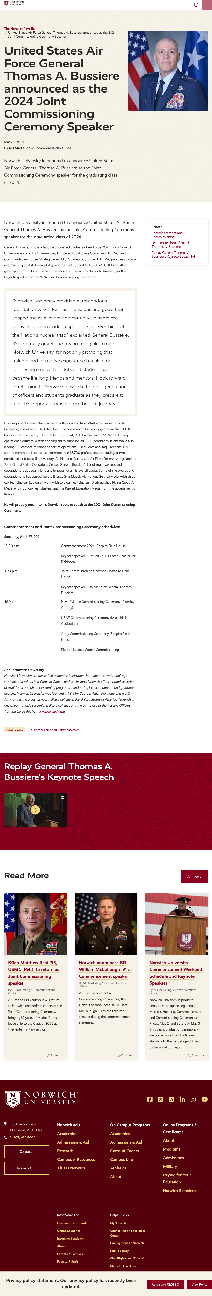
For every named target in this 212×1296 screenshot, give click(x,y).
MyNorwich (118, 1223)
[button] (165, 1284)
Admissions (173, 1157)
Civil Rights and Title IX (127, 1258)
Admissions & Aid (73, 1142)
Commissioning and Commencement (55, 730)
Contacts (27, 1152)
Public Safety (119, 1251)
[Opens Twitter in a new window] (160, 1099)
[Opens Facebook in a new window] (150, 1099)
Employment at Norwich (127, 1243)
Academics (67, 1133)
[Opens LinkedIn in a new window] (182, 1099)
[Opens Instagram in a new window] (193, 1099)
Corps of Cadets (124, 1150)
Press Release (14, 729)
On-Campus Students (72, 1223)
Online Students (68, 1231)
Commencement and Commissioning (167, 235)
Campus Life (121, 1159)
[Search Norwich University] (196, 5)
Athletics (118, 1168)
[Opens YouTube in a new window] (204, 1099)
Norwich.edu (68, 1124)
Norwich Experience (180, 1190)
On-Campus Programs (130, 1124)
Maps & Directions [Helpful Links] (123, 1266)
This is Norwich (71, 1168)
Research (65, 1150)
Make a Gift (26, 1168)
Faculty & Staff (67, 1261)
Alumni (62, 1246)
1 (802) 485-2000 (22, 1137)
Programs (172, 1149)
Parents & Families (70, 1254)
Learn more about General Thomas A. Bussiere (170, 245)
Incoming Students (70, 1238)
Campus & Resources (76, 1159)
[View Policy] (199, 1284)
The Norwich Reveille (19, 29)
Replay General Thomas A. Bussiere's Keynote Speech (171, 255)
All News (194, 876)
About (115, 1176)
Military (170, 1166)
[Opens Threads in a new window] (171, 1099)
